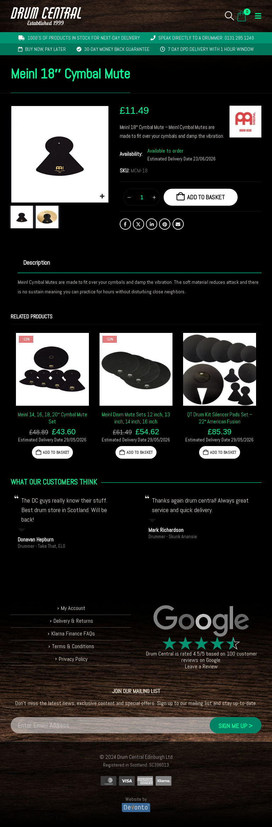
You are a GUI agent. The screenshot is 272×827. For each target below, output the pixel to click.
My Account (73, 608)
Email (178, 224)
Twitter (138, 224)
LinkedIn (151, 224)
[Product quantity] (141, 197)
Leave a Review (201, 666)
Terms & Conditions (73, 646)
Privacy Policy (73, 659)
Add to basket (206, 197)
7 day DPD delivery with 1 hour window (211, 49)
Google (213, 660)
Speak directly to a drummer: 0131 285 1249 (206, 38)
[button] (229, 15)
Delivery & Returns (73, 620)
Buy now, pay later (45, 49)
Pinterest (164, 224)
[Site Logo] (46, 16)
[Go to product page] (52, 369)
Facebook (125, 224)
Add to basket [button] (56, 452)
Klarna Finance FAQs (73, 633)
